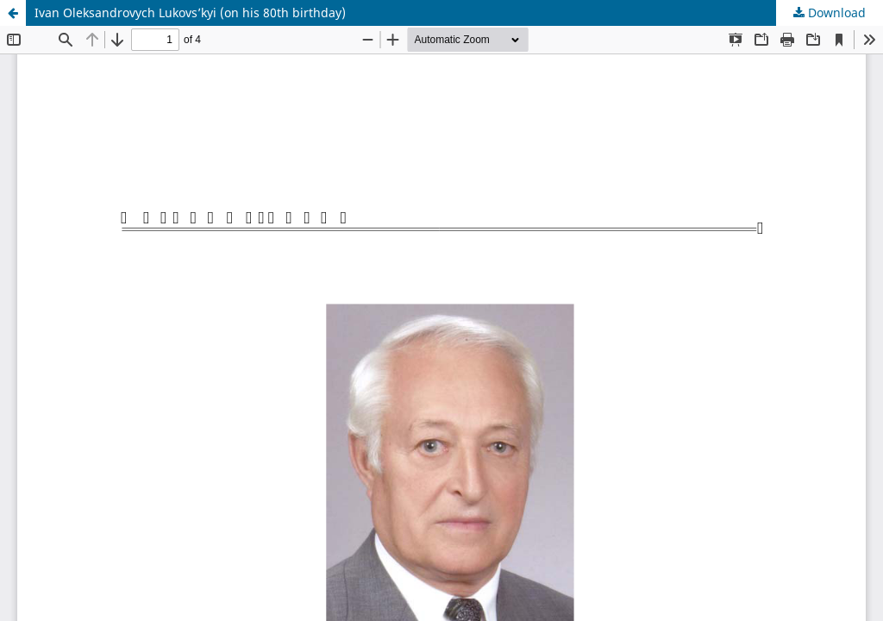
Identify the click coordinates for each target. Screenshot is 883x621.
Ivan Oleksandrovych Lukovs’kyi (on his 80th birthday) (190, 12)
